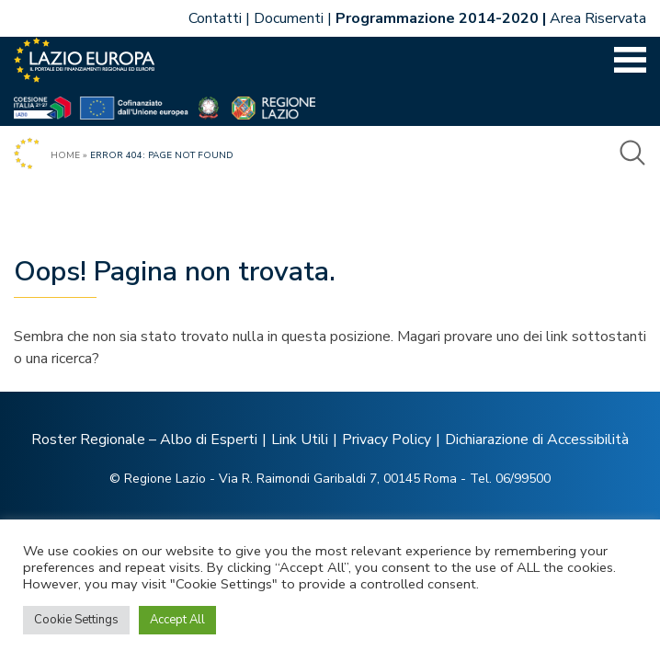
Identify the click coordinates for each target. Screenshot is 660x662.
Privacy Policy (386, 439)
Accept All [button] (177, 619)
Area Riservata (598, 18)
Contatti (215, 18)
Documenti (289, 18)
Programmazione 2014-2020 (437, 18)
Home (65, 155)
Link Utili (299, 439)
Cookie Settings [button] (76, 619)
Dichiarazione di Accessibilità (537, 439)
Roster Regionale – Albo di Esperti (144, 439)
